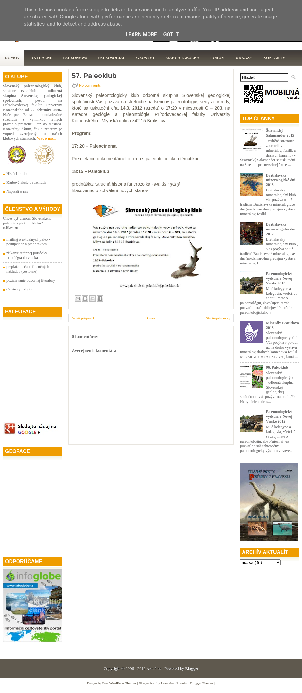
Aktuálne (41, 58)
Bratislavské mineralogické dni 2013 (280, 180)
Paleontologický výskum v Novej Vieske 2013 (279, 278)
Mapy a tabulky (183, 58)
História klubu (17, 173)
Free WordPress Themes (119, 683)
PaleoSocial (111, 58)
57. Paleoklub (94, 75)
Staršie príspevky (218, 318)
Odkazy (244, 58)
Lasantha (167, 683)
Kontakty (274, 58)
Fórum (217, 58)
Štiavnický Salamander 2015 (280, 132)
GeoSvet (145, 58)
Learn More (141, 34)
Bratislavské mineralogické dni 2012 (280, 229)
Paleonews (75, 58)
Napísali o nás (17, 191)
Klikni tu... (12, 228)
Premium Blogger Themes (195, 683)
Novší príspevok (83, 318)
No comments (90, 85)
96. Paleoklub (277, 367)
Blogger (191, 668)
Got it (171, 34)
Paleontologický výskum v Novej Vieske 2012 (279, 416)
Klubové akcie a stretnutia (26, 182)
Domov (12, 58)
